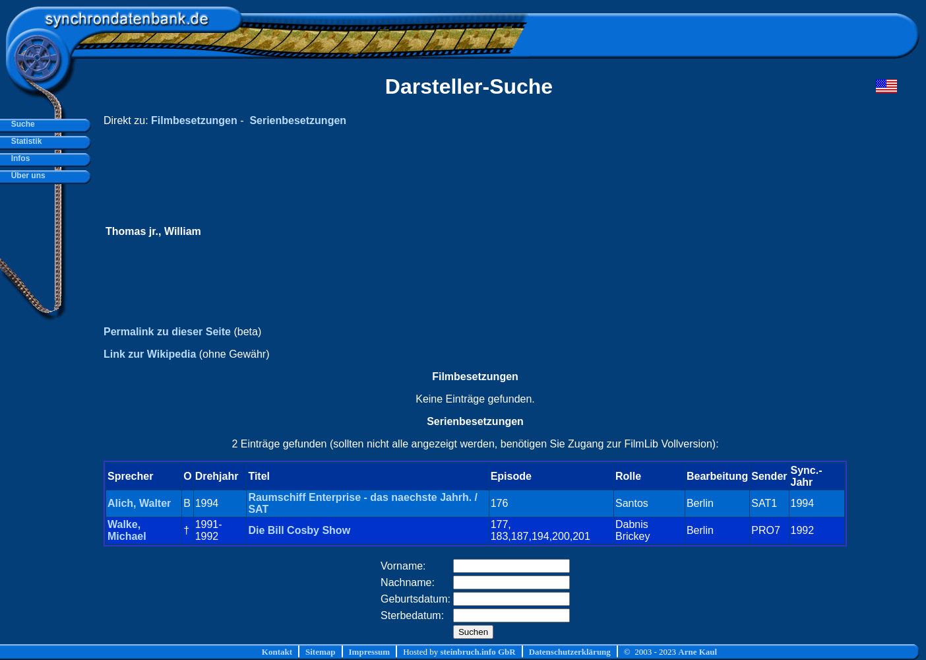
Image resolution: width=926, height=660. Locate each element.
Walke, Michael (127, 530)
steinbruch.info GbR (477, 652)
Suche (21, 124)
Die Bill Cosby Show (299, 530)
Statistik (24, 141)
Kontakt (277, 652)
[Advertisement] (647, 231)
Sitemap (320, 652)
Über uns (26, 175)
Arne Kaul (697, 652)
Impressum (369, 652)
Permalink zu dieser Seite (167, 331)
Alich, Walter (139, 503)
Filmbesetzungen (194, 120)
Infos (18, 158)
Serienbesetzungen (297, 120)
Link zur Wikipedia (150, 354)
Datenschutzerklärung (570, 652)
